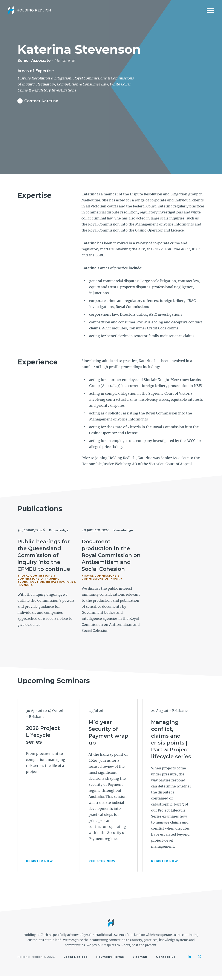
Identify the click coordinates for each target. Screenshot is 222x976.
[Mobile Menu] (210, 10)
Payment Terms (110, 956)
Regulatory (45, 84)
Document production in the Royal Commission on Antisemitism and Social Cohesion (111, 555)
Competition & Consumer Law (82, 84)
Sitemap (140, 956)
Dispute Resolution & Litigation (44, 78)
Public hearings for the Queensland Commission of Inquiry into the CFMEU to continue (43, 555)
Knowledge (59, 530)
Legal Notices (75, 956)
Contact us (166, 956)
